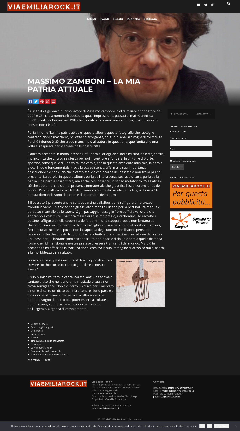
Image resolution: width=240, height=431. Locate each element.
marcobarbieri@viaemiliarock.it (178, 394)
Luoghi (118, 7)
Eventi (104, 7)
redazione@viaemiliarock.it (106, 412)
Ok (202, 426)
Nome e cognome (178, 142)
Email (172, 153)
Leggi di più (221, 426)
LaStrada (150, 7)
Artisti (91, 7)
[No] (236, 426)
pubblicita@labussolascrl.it (166, 400)
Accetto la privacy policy (184, 164)
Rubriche (133, 7)
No (209, 426)
